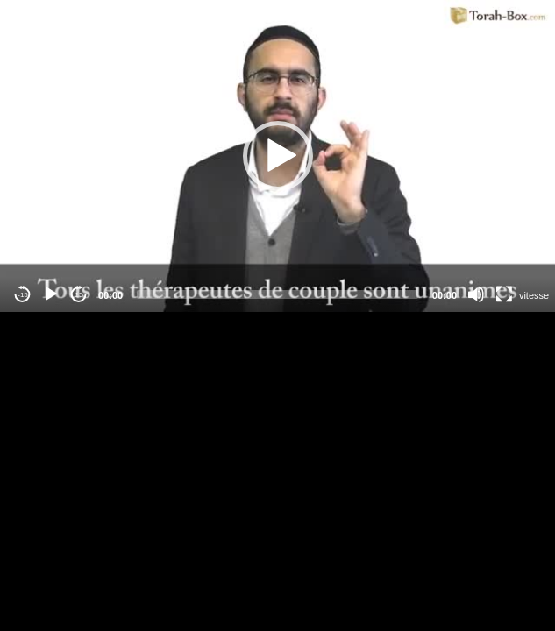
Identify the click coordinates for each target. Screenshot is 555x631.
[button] (278, 156)
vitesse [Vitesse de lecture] (534, 295)
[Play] (51, 294)
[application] (277, 156)
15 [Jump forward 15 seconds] (79, 295)
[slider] (277, 294)
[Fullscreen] (504, 294)
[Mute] (476, 294)
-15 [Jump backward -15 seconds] (23, 295)
